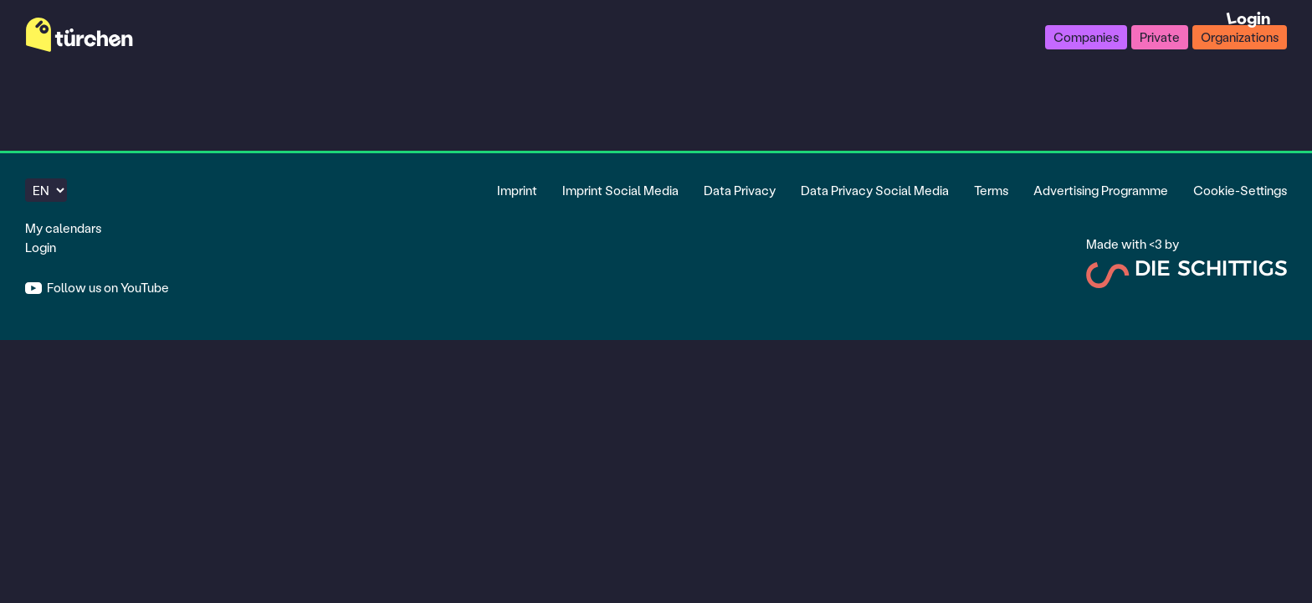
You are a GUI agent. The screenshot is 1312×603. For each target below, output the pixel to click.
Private (1160, 36)
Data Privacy (740, 190)
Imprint (517, 190)
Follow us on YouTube (106, 287)
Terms (991, 190)
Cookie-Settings (1240, 190)
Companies (1086, 36)
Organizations (1240, 36)
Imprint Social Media (620, 190)
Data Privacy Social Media (875, 190)
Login (40, 247)
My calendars (63, 227)
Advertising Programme (1100, 190)
